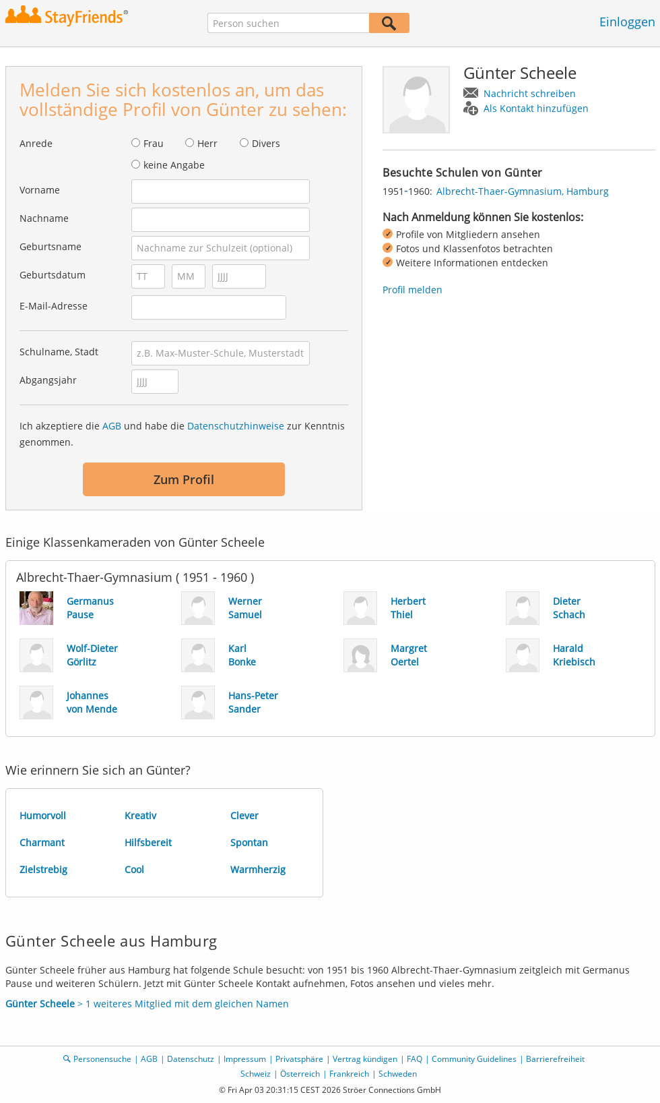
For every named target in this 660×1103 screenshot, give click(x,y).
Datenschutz (190, 1059)
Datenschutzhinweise (235, 425)
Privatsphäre (299, 1059)
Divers (266, 143)
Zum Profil (184, 479)
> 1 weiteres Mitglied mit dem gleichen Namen (147, 1003)
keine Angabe (174, 164)
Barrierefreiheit (555, 1059)
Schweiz (255, 1073)
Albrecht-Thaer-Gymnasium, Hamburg (522, 191)
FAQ (414, 1059)
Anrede (36, 143)
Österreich (300, 1073)
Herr (207, 143)
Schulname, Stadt (59, 351)
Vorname (40, 189)
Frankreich (349, 1073)
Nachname (44, 218)
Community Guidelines (474, 1059)
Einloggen (627, 21)
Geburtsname (50, 246)
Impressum (245, 1059)
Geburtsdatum (53, 274)
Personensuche (102, 1059)
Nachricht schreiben (530, 93)
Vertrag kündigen (365, 1059)
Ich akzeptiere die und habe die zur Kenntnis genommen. (182, 433)
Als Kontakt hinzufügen (536, 108)
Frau (153, 143)
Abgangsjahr (48, 380)
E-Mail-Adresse (54, 305)
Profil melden (412, 289)
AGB (111, 425)
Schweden (397, 1073)
